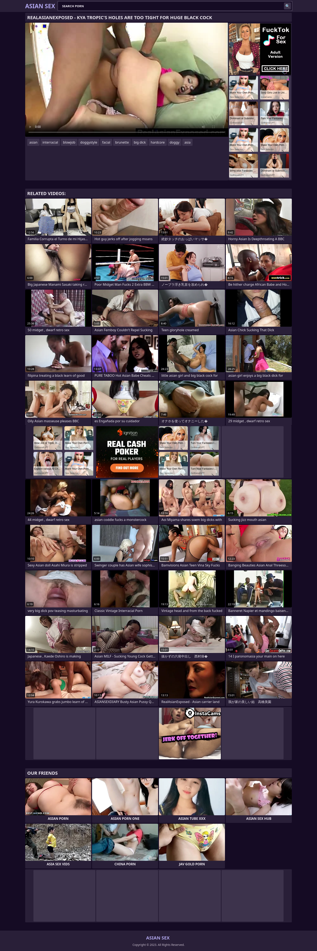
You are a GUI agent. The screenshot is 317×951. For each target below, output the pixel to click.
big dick (140, 142)
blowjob (69, 142)
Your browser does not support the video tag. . (126, 80)
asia (187, 142)
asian (33, 142)
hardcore (158, 142)
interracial (50, 142)
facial (106, 142)
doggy (174, 142)
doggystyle (88, 142)
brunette (122, 142)
